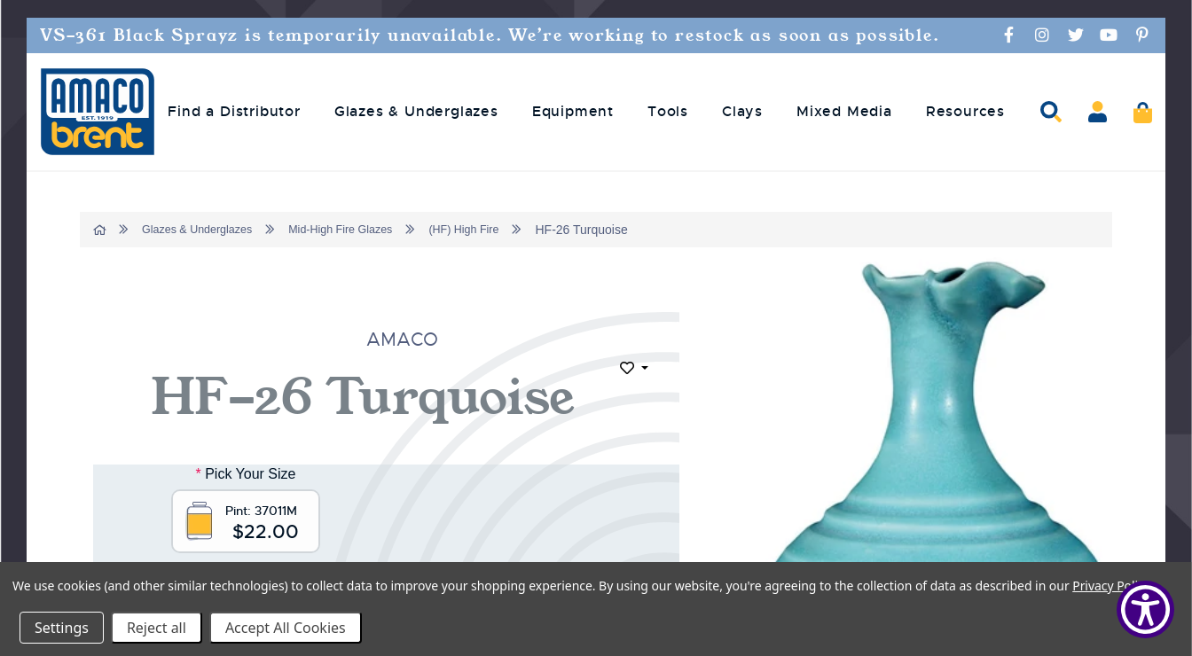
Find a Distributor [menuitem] (234, 112)
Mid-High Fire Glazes (361, 230)
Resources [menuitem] (965, 112)
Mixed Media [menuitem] (844, 112)
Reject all (156, 627)
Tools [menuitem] (667, 112)
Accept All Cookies (285, 627)
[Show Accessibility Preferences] (1145, 609)
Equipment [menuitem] (573, 112)
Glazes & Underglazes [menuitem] (416, 112)
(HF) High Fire (496, 230)
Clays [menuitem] (742, 112)
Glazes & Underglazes (205, 230)
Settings (62, 627)
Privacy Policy (1110, 585)
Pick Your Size (247, 473)
